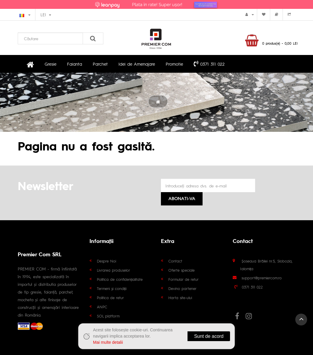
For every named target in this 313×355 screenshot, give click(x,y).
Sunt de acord (209, 336)
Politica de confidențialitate (120, 279)
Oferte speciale (181, 270)
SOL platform (108, 315)
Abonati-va (181, 198)
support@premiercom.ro (262, 277)
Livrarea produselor (113, 270)
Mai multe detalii (108, 342)
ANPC (102, 306)
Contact (175, 260)
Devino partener (182, 288)
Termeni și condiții (112, 288)
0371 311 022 (209, 64)
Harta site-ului (180, 297)
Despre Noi (106, 260)
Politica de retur (110, 297)
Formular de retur (183, 279)
